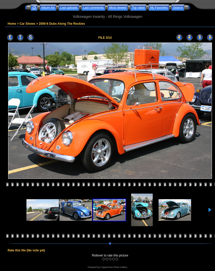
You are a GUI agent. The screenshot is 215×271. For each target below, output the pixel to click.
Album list (48, 7)
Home (12, 23)
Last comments (93, 7)
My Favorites (159, 7)
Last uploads (69, 7)
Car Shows (27, 23)
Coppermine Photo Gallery (113, 267)
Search (178, 7)
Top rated (138, 7)
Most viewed (117, 7)
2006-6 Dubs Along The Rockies (62, 23)
